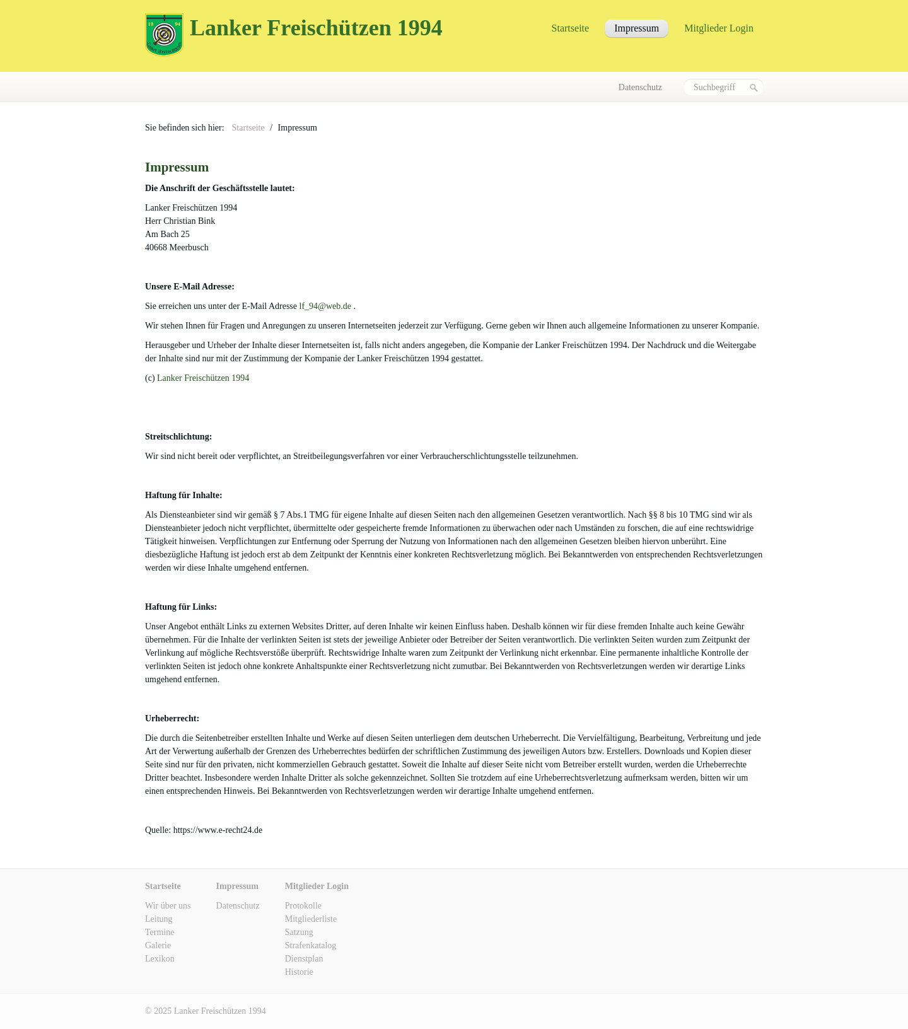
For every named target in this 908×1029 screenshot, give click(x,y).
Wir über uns (168, 905)
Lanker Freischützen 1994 (316, 27)
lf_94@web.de (325, 306)
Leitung (159, 919)
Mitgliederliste (311, 919)
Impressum (636, 28)
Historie (299, 972)
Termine (159, 932)
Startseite (571, 28)
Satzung (299, 932)
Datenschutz (640, 87)
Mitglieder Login (719, 28)
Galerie (158, 945)
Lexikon (160, 958)
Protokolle (303, 905)
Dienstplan (304, 958)
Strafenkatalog (311, 945)
